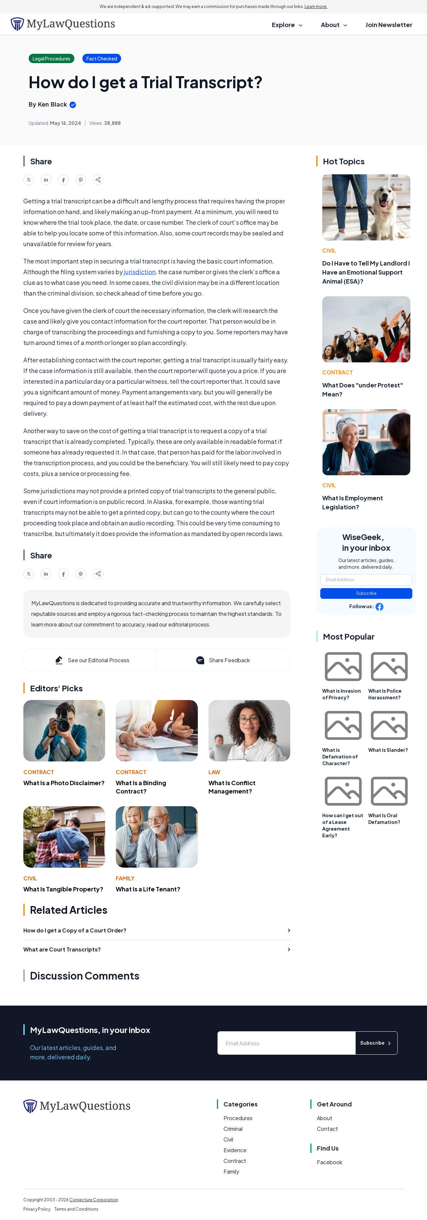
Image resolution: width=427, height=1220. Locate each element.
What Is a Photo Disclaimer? (64, 783)
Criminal (233, 1128)
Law (214, 771)
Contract (38, 771)
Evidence (235, 1150)
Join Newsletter (389, 24)
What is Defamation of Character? (340, 756)
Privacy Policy (36, 1209)
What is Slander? (388, 750)
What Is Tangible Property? (63, 889)
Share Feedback (222, 660)
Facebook (329, 1162)
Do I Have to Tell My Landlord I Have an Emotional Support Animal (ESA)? (366, 272)
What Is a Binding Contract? (141, 787)
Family (125, 878)
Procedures (238, 1117)
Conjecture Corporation (93, 1199)
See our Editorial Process (91, 660)
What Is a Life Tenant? (148, 889)
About (324, 1117)
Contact (327, 1128)
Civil (30, 878)
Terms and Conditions (76, 1209)
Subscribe (366, 593)
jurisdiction (139, 272)
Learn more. (316, 6)
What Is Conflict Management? (232, 787)
